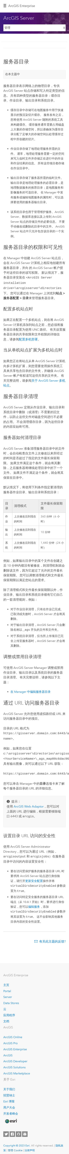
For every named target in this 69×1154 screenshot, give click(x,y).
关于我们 (9, 1085)
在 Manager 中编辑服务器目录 (30, 690)
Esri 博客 (9, 1097)
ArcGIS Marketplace (16, 1069)
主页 (6, 981)
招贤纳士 (9, 1091)
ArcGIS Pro (10, 1039)
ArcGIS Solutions (14, 1063)
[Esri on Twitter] (6, 1130)
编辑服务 (34, 903)
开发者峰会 (10, 1110)
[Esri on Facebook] (12, 1130)
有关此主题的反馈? (52, 938)
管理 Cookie (15, 1146)
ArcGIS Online (12, 1033)
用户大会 (9, 1104)
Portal (7, 987)
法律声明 (29, 1146)
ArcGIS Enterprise (21, 6)
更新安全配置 (34, 877)
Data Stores (11, 999)
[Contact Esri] (25, 1130)
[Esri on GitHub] (18, 1130)
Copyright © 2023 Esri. (16, 1141)
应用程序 (9, 1011)
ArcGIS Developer (15, 1057)
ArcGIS (8, 1051)
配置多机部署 (28, 338)
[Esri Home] (10, 1117)
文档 (6, 1017)
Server (7, 993)
